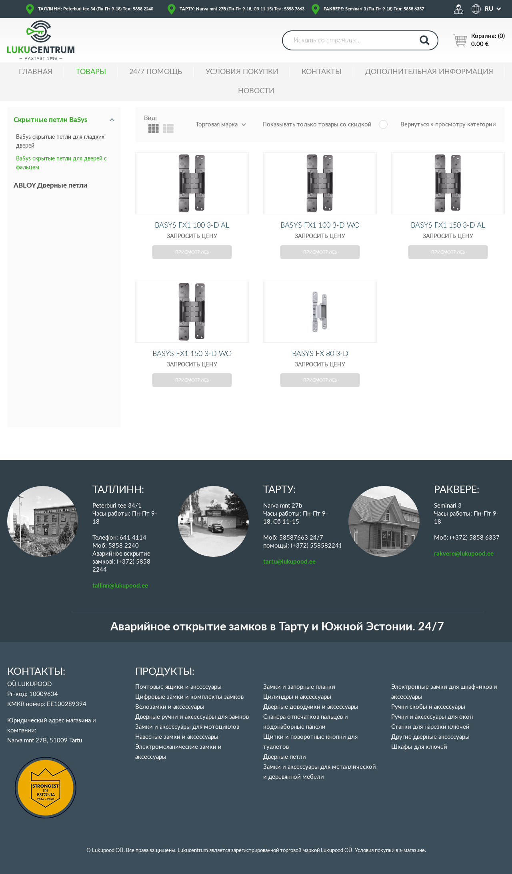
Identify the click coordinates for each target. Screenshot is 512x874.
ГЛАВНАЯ (35, 72)
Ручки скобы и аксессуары (428, 707)
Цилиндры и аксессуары (297, 697)
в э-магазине (410, 850)
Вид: (150, 118)
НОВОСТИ (256, 91)
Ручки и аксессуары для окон (432, 717)
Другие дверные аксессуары (430, 737)
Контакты (322, 72)
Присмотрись (192, 265)
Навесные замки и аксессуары (176, 737)
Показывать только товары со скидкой (317, 125)
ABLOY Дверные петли (50, 185)
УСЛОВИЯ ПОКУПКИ (242, 72)
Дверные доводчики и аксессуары (310, 707)
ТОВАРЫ (91, 72)
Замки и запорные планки (299, 687)
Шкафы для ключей (419, 747)
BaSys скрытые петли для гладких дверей (60, 141)
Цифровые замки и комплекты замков (189, 697)
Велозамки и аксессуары (169, 707)
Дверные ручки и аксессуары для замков (192, 717)
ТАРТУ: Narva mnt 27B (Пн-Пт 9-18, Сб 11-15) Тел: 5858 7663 (242, 9)
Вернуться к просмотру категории (448, 125)
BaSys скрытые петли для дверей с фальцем (61, 163)
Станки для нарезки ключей (430, 727)
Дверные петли (284, 757)
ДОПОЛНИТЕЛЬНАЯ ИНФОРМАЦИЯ (429, 72)
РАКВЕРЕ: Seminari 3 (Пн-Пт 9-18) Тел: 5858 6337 (374, 9)
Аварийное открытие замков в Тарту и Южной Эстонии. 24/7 (277, 627)
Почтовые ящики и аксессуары (178, 687)
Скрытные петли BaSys (51, 119)
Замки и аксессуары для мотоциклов (187, 727)
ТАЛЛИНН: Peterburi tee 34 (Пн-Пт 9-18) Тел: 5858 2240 (95, 9)
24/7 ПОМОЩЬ (155, 72)
